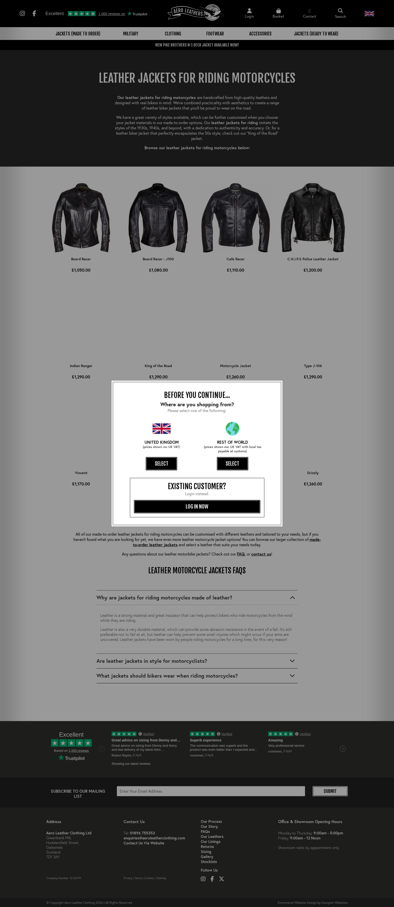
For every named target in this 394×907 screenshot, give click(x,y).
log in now (197, 506)
